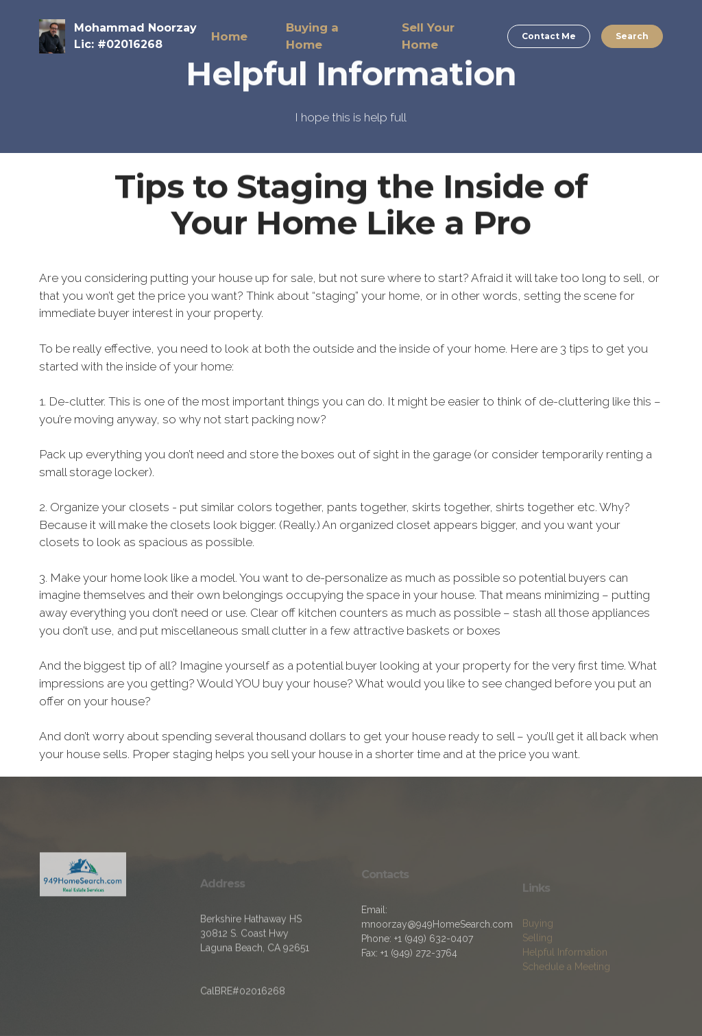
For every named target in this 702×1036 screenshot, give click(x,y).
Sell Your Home (428, 36)
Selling (537, 956)
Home (229, 36)
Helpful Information (564, 970)
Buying (537, 942)
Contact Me (549, 36)
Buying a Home (312, 36)
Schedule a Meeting (566, 985)
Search (632, 36)
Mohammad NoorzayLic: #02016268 (135, 36)
